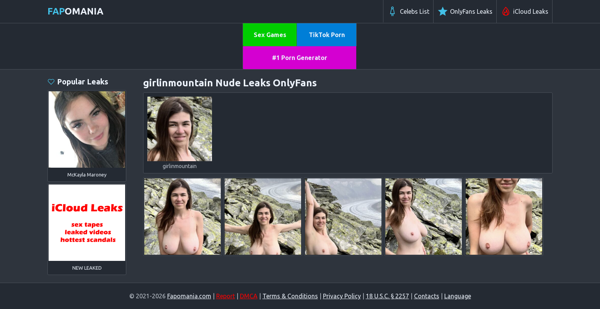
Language (457, 296)
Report (225, 296)
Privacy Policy (342, 296)
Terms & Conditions (290, 296)
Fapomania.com (189, 296)
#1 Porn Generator (299, 57)
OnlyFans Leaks (464, 11)
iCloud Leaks (524, 11)
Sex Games (270, 34)
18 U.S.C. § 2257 (387, 296)
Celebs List (408, 11)
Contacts (426, 296)
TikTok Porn (327, 34)
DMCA (249, 296)
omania (75, 11)
